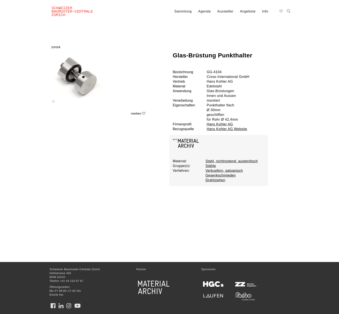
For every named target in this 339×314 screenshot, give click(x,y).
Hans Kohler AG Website (227, 129)
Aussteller (225, 11)
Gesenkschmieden (221, 175)
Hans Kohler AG (220, 124)
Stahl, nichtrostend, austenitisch (232, 161)
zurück (55, 47)
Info (265, 11)
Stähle (211, 166)
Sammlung (183, 11)
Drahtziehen (215, 180)
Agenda (204, 11)
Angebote (248, 11)
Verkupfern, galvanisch (224, 170)
